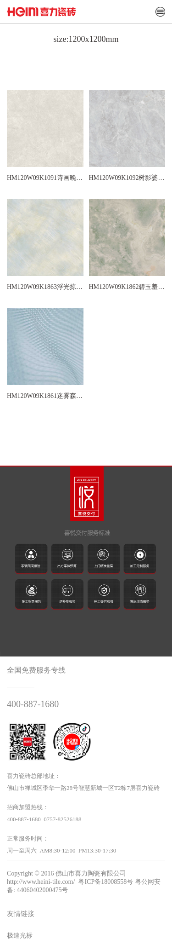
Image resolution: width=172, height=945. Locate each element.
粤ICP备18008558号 (105, 881)
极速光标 (20, 935)
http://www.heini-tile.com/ (41, 881)
